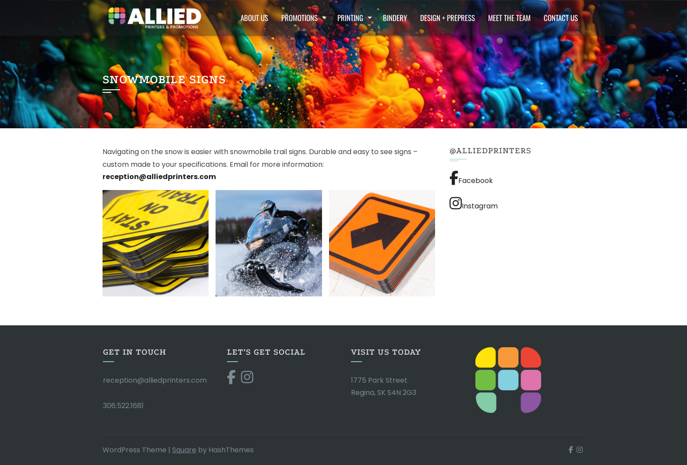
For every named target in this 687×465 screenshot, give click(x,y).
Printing (350, 17)
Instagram (474, 203)
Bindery (395, 17)
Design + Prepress (447, 17)
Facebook (471, 178)
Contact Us (561, 17)
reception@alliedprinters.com (155, 380)
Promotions (299, 17)
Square (184, 450)
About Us (254, 17)
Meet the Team (509, 17)
